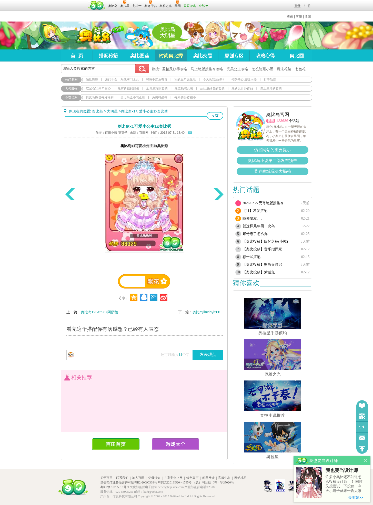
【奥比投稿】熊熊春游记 (262, 264)
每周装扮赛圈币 (185, 97)
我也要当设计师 (342, 470)
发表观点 (208, 354)
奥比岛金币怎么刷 (132, 97)
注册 (307, 6)
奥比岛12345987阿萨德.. (100, 312)
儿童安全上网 (173, 478)
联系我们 (122, 478)
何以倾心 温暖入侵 (244, 79)
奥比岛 (93, 35)
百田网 (97, 5)
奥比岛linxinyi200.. (207, 312)
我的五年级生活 (185, 79)
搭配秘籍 (108, 55)
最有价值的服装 (128, 88)
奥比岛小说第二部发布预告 (272, 160)
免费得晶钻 (159, 97)
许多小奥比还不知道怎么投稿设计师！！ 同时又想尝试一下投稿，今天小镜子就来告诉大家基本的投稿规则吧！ (344, 484)
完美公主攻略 (237, 69)
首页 (77, 55)
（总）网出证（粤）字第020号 (213, 482)
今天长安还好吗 (213, 79)
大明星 (112, 111)
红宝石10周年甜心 (98, 88)
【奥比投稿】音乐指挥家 (262, 249)
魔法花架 (284, 69)
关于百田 (106, 478)
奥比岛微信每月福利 (100, 97)
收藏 (308, 16)
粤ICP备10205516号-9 (114, 487)
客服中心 (224, 478)
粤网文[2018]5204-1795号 (175, 482)
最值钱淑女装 (184, 88)
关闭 (366, 460)
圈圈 (270, 121)
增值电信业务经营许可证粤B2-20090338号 (128, 482)
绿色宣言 (192, 478)
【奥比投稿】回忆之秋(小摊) (265, 241)
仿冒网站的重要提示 (272, 150)
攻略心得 (265, 55)
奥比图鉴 (139, 55)
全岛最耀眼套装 (157, 88)
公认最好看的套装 (212, 88)
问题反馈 (362, 437)
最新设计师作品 (242, 88)
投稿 (215, 116)
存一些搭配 (251, 257)
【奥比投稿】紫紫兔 (259, 272)
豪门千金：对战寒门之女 (122, 79)
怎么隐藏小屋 (262, 69)
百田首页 (115, 444)
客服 (299, 16)
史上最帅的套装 (271, 88)
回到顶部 (362, 448)
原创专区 (233, 55)
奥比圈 (296, 55)
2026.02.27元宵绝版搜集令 (263, 203)
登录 (297, 6)
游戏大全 (175, 444)
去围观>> (355, 498)
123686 (282, 121)
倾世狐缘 (92, 79)
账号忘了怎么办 (255, 234)
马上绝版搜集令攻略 (207, 69)
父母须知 (154, 478)
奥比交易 (202, 55)
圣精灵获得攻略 (174, 69)
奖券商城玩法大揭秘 (272, 171)
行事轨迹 (270, 79)
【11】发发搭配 (255, 211)
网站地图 (240, 478)
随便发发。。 (253, 218)
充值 (290, 16)
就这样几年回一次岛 (259, 226)
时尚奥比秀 (171, 55)
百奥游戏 (74, 2)
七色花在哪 (304, 69)
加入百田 (138, 478)
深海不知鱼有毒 (156, 79)
